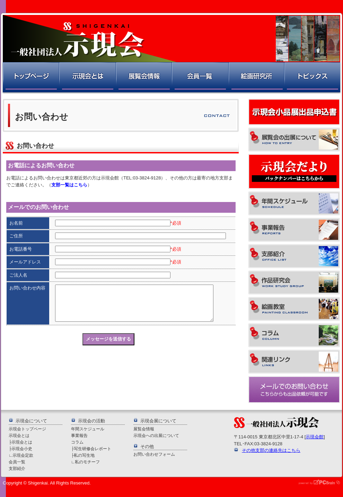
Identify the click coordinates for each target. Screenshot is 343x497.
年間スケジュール (87, 429)
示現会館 (315, 436)
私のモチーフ (87, 462)
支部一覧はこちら (69, 184)
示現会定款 (22, 455)
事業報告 (79, 435)
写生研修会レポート (92, 448)
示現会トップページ (27, 429)
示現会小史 (21, 448)
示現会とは (87, 78)
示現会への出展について (156, 435)
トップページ (30, 78)
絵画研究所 (256, 78)
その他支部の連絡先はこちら (271, 450)
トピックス (312, 78)
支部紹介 (17, 468)
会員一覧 (200, 78)
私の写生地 (84, 455)
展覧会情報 (143, 78)
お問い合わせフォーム (154, 454)
